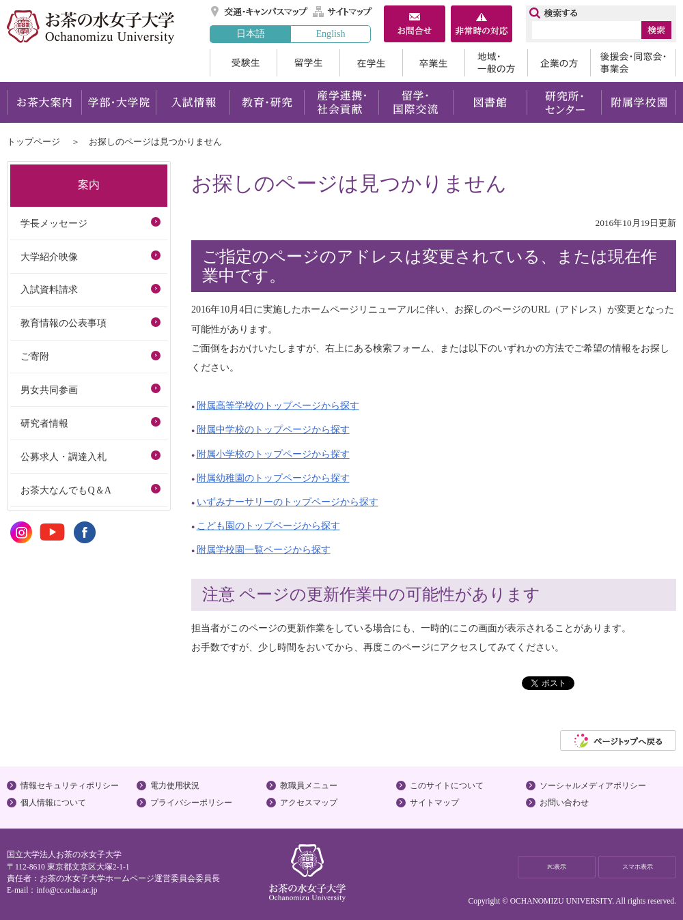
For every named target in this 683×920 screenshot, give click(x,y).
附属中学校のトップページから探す (273, 429)
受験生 (243, 62)
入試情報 (192, 102)
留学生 (308, 62)
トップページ (33, 141)
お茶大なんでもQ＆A (65, 490)
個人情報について (53, 803)
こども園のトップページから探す (268, 525)
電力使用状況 (174, 785)
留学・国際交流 (415, 102)
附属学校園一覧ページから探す (264, 549)
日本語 (250, 33)
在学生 (370, 62)
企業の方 (558, 62)
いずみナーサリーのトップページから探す (287, 501)
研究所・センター (564, 102)
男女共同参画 (49, 389)
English (330, 33)
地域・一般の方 (495, 62)
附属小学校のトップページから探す (273, 453)
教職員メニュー (308, 785)
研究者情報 (44, 423)
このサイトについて (447, 785)
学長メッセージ (53, 223)
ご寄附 (34, 356)
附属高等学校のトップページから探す (278, 405)
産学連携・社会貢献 (341, 102)
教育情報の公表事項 (63, 322)
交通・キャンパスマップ (259, 11)
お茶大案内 (44, 102)
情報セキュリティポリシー (69, 785)
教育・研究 (266, 102)
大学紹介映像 (49, 256)
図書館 (490, 102)
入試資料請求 (49, 289)
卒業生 (433, 62)
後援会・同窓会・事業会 (633, 62)
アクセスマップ (308, 803)
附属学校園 (639, 102)
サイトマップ (343, 11)
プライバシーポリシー (191, 803)
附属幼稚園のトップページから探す (273, 477)
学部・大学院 (118, 102)
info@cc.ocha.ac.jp (66, 890)
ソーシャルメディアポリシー (593, 785)
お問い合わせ (564, 803)
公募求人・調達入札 (63, 456)
